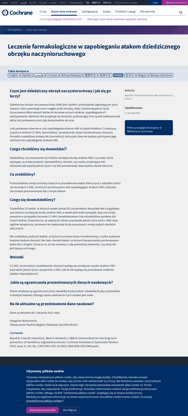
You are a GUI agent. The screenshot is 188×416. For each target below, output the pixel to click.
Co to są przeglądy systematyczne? (61, 19)
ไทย (87, 2)
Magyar (142, 75)
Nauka (107, 11)
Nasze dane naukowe (64, 11)
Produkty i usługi (125, 11)
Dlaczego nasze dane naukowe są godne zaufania (117, 19)
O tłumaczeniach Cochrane (125, 2)
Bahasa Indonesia (161, 75)
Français (32, 2)
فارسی (23, 2)
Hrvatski (52, 2)
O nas (43, 11)
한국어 (130, 75)
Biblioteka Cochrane (175, 2)
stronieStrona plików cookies (44, 401)
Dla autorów (147, 11)
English (5, 2)
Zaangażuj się (90, 11)
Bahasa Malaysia (76, 2)
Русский (43, 2)
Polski (118, 75)
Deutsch (62, 2)
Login (155, 2)
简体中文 (107, 2)
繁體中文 (96, 2)
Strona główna (15, 29)
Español (14, 2)
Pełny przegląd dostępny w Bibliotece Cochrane (144, 129)
